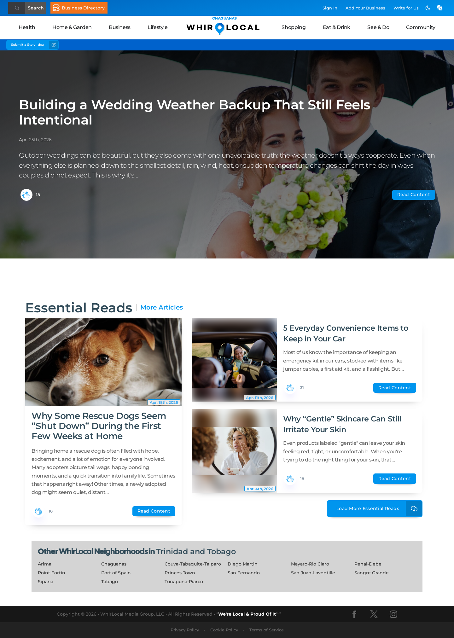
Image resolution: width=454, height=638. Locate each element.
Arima (44, 564)
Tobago (109, 581)
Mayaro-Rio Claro (310, 564)
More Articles (161, 307)
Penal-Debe (367, 564)
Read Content (413, 194)
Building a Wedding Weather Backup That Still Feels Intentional (194, 112)
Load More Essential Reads (379, 508)
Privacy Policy (185, 629)
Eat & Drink (337, 27)
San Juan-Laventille (313, 573)
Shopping (294, 27)
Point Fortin (51, 573)
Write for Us (406, 7)
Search (36, 8)
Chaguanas (113, 564)
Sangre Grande (371, 573)
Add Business (365, 7)
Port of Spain (116, 573)
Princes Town (180, 573)
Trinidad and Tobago (196, 551)
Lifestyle (157, 27)
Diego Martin (243, 564)
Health (27, 27)
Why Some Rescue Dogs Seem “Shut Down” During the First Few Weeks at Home (99, 425)
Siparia (45, 581)
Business (120, 27)
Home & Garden (72, 27)
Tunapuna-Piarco (184, 581)
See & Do (378, 27)
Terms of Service (266, 629)
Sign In (330, 7)
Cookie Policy (224, 629)
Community (420, 27)
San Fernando (244, 573)
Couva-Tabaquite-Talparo (193, 564)
